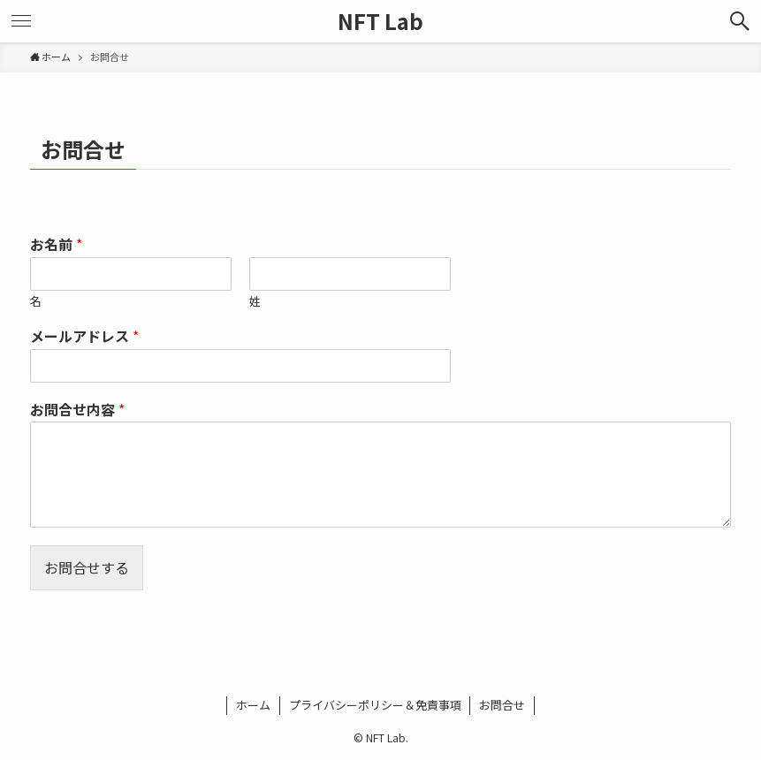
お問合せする (86, 567)
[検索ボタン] (740, 21)
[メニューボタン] (21, 21)
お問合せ (502, 704)
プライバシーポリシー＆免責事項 (375, 704)
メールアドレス (84, 336)
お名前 (56, 244)
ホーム (253, 704)
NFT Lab (380, 21)
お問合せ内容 (77, 409)
